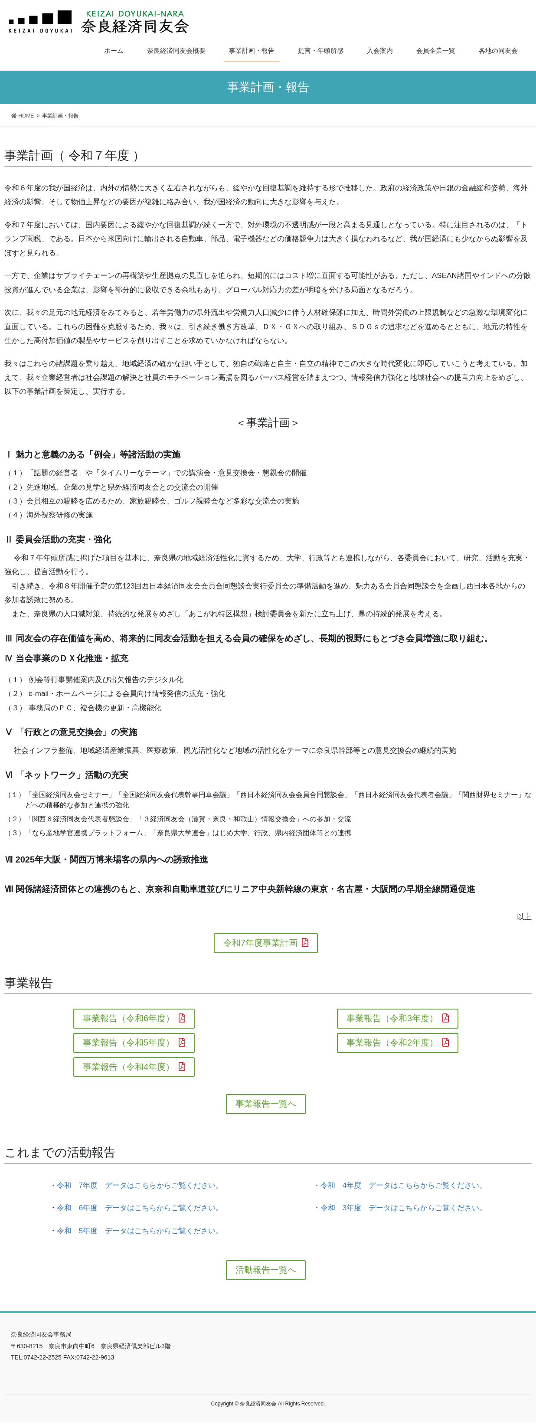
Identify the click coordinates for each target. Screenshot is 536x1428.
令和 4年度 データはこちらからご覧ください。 (403, 1190)
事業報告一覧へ (266, 1108)
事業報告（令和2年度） (397, 1045)
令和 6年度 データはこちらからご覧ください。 (140, 1213)
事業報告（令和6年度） (134, 1020)
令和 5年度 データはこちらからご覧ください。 (140, 1236)
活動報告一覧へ (266, 1275)
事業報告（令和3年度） (397, 1020)
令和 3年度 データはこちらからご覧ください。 (403, 1213)
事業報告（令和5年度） (134, 1045)
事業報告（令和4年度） (134, 1070)
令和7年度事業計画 (265, 943)
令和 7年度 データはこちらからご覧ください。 (140, 1190)
